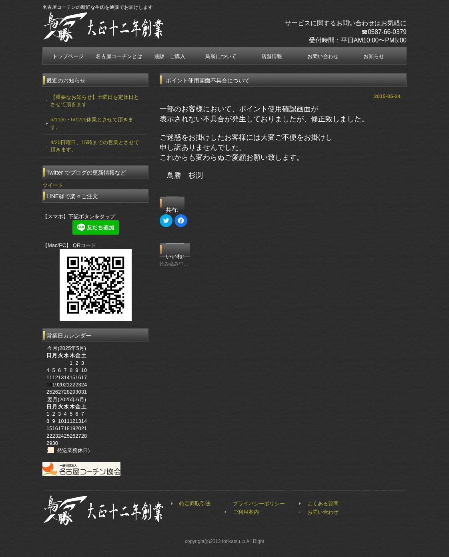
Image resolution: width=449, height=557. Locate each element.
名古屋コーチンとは (119, 56)
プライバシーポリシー (259, 504)
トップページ (68, 56)
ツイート (52, 185)
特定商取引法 (194, 504)
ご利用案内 (246, 512)
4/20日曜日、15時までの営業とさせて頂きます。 (94, 146)
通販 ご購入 (169, 56)
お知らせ (373, 56)
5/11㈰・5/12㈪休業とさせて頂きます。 (91, 123)
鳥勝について (221, 56)
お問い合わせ (323, 56)
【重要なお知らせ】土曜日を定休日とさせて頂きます (94, 100)
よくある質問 (323, 504)
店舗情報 (271, 56)
